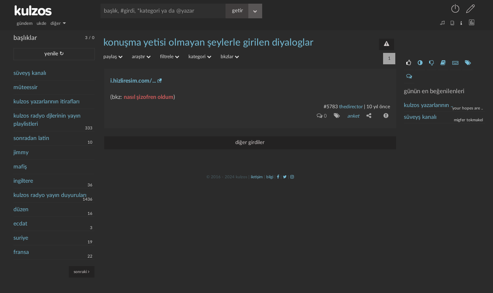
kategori (199, 56)
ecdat (20, 224)
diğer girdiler (250, 142)
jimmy (20, 152)
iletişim (257, 177)
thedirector (351, 106)
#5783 (331, 106)
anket (353, 116)
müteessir (25, 87)
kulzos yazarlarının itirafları (46, 102)
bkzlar (230, 56)
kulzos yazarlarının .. (428, 105)
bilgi (269, 177)
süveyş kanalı (29, 73)
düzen (20, 209)
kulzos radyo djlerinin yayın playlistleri (47, 120)
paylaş (113, 56)
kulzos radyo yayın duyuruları (49, 195)
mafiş (20, 167)
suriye (20, 238)
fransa (21, 252)
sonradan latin (31, 138)
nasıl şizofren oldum (148, 97)
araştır (141, 56)
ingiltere (23, 181)
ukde (41, 23)
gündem (25, 23)
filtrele (169, 56)
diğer (58, 23)
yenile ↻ (54, 54)
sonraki (82, 271)
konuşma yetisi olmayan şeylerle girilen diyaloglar (208, 43)
